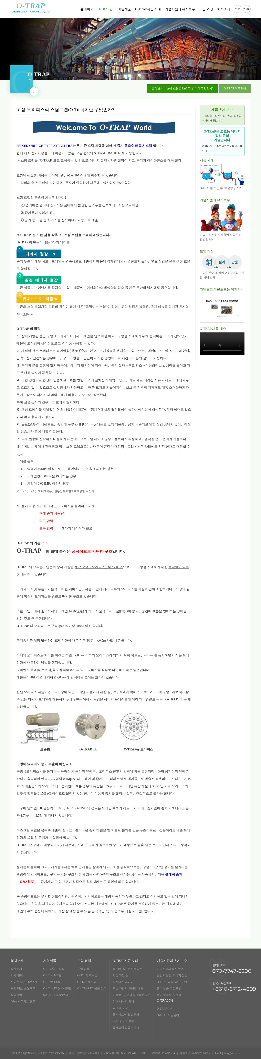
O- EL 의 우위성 (87, 975)
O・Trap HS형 (52, 981)
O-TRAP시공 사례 (148, 9)
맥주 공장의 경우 (123, 1021)
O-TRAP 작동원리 (168, 1015)
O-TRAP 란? (164, 1008)
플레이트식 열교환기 (126, 1014)
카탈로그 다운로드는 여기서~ (221, 289)
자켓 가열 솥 (120, 975)
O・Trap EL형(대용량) (57, 988)
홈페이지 (86, 9)
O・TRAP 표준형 (54, 968)
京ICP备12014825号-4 (163, 1053)
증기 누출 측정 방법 (169, 988)
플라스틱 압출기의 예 (126, 1027)
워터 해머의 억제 (123, 1001)
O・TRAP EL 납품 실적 (91, 988)
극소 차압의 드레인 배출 (128, 988)
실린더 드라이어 (123, 981)
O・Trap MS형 (52, 975)
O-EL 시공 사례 (86, 981)
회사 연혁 (17, 975)
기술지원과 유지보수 (180, 9)
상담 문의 (17, 995)
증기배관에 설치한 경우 (128, 968)
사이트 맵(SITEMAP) (24, 981)
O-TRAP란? (105, 12)
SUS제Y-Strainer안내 (56, 995)
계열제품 (124, 9)
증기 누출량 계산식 (169, 995)
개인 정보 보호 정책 (23, 988)
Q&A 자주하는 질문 (23, 1001)
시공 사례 (207, 160)
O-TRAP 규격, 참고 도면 (172, 981)
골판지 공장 (120, 1008)
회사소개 (223, 9)
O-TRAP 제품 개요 (213, 328)
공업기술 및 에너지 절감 (172, 975)
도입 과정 (206, 9)
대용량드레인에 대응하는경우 (131, 995)
